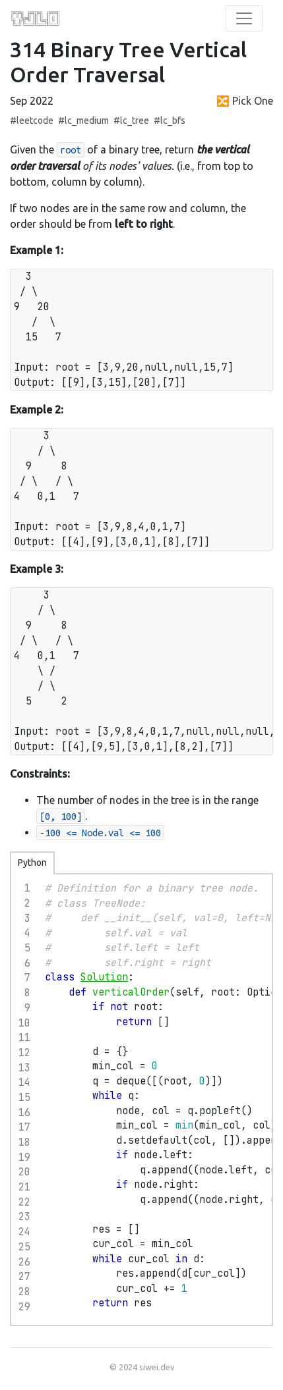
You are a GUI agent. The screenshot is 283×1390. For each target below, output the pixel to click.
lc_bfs (172, 120)
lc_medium (87, 120)
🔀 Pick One (244, 101)
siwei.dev (156, 1367)
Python (32, 862)
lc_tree (134, 120)
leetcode (34, 120)
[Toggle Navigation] (244, 18)
